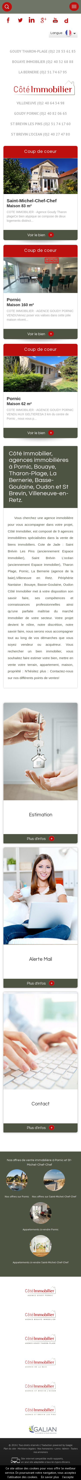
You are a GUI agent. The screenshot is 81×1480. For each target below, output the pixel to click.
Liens (57, 1448)
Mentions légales (27, 1448)
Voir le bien (40, 235)
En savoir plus (50, 1477)
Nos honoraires (45, 1448)
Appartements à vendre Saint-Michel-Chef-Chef (40, 1262)
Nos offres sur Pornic (17, 1196)
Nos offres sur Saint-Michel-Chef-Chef (54, 1196)
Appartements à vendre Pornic (41, 1229)
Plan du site (10, 1448)
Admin (65, 1448)
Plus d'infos (40, 838)
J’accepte (68, 1477)
